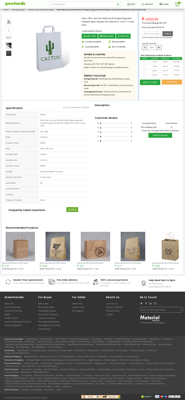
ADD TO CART (150, 82)
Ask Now (72, 210)
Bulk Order (43, 304)
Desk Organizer (11, 373)
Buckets (59, 376)
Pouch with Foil (28, 367)
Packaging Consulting (49, 326)
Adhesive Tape (32, 361)
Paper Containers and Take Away (20, 382)
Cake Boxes (80, 351)
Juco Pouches (152, 364)
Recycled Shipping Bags (52, 361)
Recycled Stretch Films (76, 361)
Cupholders (110, 382)
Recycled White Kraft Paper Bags (50, 345)
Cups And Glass (73, 376)
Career (109, 315)
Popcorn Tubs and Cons (16, 384)
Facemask (48, 390)
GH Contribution (12, 308)
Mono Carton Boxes (86, 357)
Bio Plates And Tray (37, 384)
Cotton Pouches (31, 364)
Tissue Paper (35, 390)
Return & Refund (114, 308)
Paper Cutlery (96, 382)
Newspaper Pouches (63, 364)
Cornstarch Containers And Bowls (149, 384)
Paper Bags (154, 340)
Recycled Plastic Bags (65, 342)
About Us (8, 304)
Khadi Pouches (167, 364)
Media (7, 315)
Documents (26, 370)
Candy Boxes (122, 351)
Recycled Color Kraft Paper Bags (19, 345)
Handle (25, 390)
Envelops (38, 370)
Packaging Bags (18, 11)
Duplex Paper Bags (132, 345)
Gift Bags (9, 348)
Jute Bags (108, 340)
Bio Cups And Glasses (83, 384)
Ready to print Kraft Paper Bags (41, 11)
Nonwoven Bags (140, 340)
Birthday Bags (164, 345)
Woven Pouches (12, 367)
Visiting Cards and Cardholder (159, 370)
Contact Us (112, 304)
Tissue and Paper (125, 382)
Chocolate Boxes (38, 351)
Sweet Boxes (22, 351)
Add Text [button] (123, 37)
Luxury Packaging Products (17, 322)
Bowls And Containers (44, 376)
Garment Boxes (117, 357)
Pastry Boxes (92, 351)
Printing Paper (104, 370)
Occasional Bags (45, 342)
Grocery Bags (84, 342)
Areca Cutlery (36, 379)
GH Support (78, 311)
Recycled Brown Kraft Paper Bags (137, 342)
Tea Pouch (156, 382)
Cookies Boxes (107, 351)
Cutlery (57, 387)
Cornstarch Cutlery (43, 387)
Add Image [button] (107, 37)
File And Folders (51, 370)
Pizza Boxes (53, 351)
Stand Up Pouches (118, 364)
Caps (58, 390)
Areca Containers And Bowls (162, 376)
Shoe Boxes (103, 357)
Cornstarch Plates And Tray (120, 384)
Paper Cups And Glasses (155, 379)
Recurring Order (46, 308)
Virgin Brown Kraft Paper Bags (80, 345)
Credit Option (11, 319)
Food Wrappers (142, 382)
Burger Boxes (66, 351)
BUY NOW (172, 82)
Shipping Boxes (31, 357)
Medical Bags (98, 342)
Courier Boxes (132, 357)
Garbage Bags (38, 348)
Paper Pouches (100, 364)
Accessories (26, 376)
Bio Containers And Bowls (59, 384)
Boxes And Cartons (48, 357)
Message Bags (22, 348)
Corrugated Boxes (67, 357)
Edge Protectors (95, 361)
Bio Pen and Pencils (68, 370)
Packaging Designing (48, 322)
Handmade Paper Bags (78, 340)
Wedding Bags (149, 345)
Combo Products (47, 319)
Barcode (123, 361)
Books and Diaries (88, 370)
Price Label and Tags (139, 361)
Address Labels (110, 361)
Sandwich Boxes (137, 351)
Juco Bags (96, 340)
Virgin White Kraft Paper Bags (108, 345)
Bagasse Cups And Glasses (111, 379)
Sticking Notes (118, 370)
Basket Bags (31, 340)
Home (6, 11)
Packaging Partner (47, 311)
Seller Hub (77, 304)
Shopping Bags (114, 342)
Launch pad (78, 308)
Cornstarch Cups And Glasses (18, 387)
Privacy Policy (113, 311)
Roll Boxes (151, 351)
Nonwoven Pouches (83, 364)
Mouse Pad (25, 373)
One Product (44, 329)
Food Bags (87, 376)
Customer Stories (13, 311)
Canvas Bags (45, 340)
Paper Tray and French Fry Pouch (74, 382)
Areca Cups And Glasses (16, 379)
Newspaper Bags (122, 340)
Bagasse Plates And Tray (55, 379)
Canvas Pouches (136, 364)
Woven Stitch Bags (13, 342)
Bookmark (131, 370)
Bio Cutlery (100, 384)
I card (140, 370)
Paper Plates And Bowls (47, 382)
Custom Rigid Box (13, 326)
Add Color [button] (90, 37)
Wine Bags (167, 340)
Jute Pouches (46, 364)
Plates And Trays (102, 376)
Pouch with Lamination (47, 367)
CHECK (167, 34)
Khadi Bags (30, 342)
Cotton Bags (60, 340)
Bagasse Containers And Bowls (83, 379)
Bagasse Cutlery (134, 379)
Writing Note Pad (40, 373)
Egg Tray (67, 387)
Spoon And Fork (119, 376)
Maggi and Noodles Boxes (17, 354)
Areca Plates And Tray (137, 376)
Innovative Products (48, 315)
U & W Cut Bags (54, 348)
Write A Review (160, 136)
